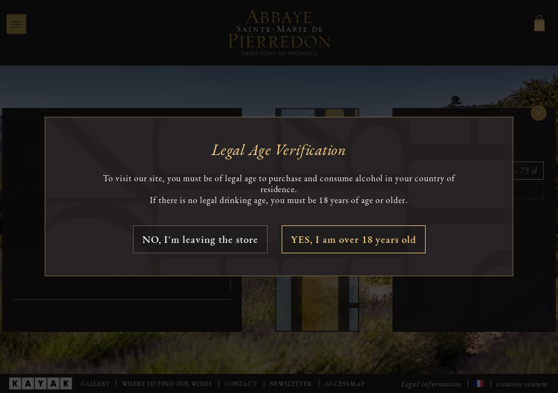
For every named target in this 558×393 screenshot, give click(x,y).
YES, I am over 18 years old (353, 239)
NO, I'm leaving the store (200, 239)
